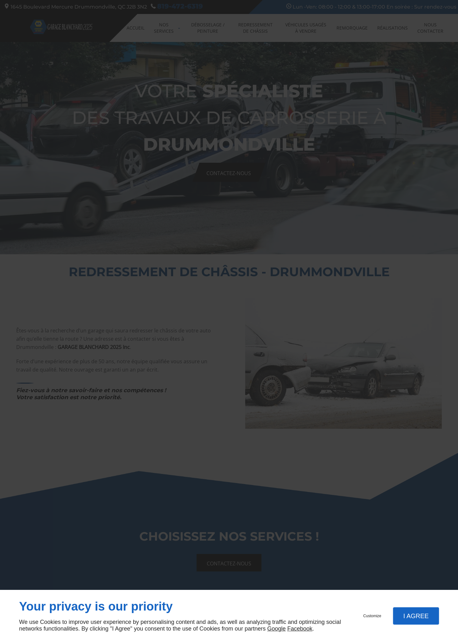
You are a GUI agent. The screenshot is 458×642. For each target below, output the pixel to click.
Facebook (299, 628)
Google (276, 628)
